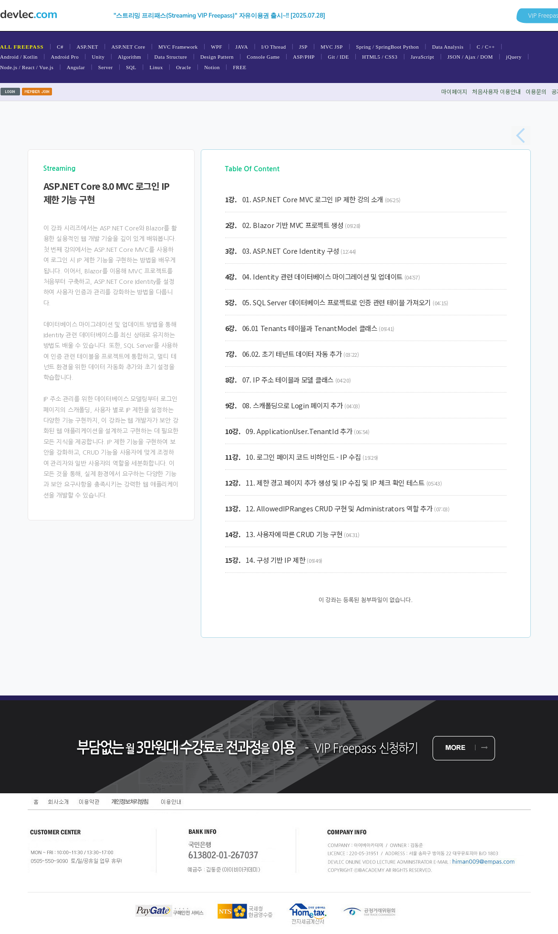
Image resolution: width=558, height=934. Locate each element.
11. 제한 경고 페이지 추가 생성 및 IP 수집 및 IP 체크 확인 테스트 (335, 482)
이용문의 (536, 91)
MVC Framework (178, 47)
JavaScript (422, 57)
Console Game (263, 57)
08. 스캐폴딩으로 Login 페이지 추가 (292, 405)
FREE (239, 67)
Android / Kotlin (19, 57)
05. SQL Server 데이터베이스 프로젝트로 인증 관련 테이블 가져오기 (336, 302)
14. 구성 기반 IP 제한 (275, 560)
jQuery (514, 57)
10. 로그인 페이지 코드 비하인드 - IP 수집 (303, 457)
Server (105, 67)
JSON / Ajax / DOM (470, 57)
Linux (156, 67)
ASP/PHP (304, 57)
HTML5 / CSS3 (379, 57)
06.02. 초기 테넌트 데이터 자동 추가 (292, 354)
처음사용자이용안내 (496, 91)
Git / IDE (338, 57)
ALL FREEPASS (22, 47)
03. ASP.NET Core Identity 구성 (290, 251)
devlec (28, 14)
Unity (98, 57)
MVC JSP (331, 47)
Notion (212, 67)
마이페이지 (454, 91)
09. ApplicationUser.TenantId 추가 (299, 431)
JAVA (241, 47)
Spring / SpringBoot (378, 47)
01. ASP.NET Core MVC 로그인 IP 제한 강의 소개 (312, 199)
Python (411, 47)
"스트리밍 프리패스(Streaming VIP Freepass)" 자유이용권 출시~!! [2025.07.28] (219, 15)
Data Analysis (448, 47)
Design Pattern (217, 57)
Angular (76, 67)
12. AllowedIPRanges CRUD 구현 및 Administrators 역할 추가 (339, 508)
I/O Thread (273, 47)
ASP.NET (87, 47)
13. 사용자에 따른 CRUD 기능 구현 (294, 534)
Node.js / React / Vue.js (26, 67)
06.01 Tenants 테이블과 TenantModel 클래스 (309, 328)
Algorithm (129, 57)
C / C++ (485, 47)
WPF (216, 47)
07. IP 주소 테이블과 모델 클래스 (287, 379)
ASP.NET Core (128, 47)
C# (60, 47)
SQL (131, 67)
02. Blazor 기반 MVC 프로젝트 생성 (292, 225)
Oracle (183, 67)
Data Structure (171, 57)
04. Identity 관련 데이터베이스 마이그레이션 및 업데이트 (322, 276)
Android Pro (65, 57)
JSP (303, 47)
